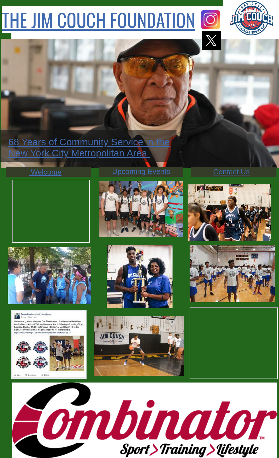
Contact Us (231, 171)
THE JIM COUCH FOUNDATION (98, 19)
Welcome (45, 172)
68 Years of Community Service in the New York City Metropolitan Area (89, 147)
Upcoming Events (140, 171)
